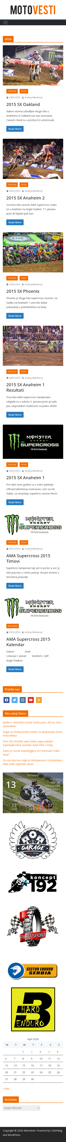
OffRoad (12, 91)
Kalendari (12, 626)
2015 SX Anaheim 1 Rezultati (25, 387)
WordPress (14, 1135)
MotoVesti (29, 1130)
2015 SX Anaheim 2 (25, 198)
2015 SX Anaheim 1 (25, 477)
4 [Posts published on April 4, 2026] (49, 1051)
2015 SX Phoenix (22, 291)
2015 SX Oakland (23, 104)
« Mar (6, 1088)
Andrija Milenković (34, 97)
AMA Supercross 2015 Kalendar (28, 641)
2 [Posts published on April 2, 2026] (31, 1051)
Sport (24, 91)
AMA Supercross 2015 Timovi (28, 558)
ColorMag (56, 1130)
